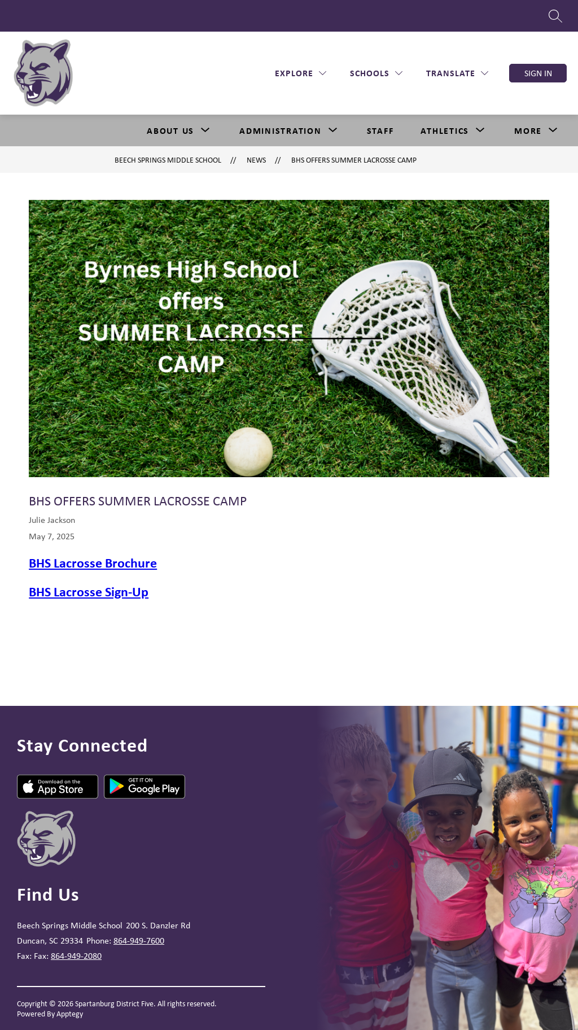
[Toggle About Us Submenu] (205, 130)
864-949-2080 (76, 956)
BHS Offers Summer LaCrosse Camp (354, 160)
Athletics (445, 130)
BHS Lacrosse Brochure (93, 562)
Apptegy (69, 1014)
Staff (380, 130)
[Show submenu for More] (528, 130)
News (256, 160)
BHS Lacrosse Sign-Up (88, 591)
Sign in (538, 73)
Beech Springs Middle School (168, 160)
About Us (170, 130)
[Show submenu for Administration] (280, 130)
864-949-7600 (138, 940)
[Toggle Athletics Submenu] (480, 130)
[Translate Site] (457, 73)
